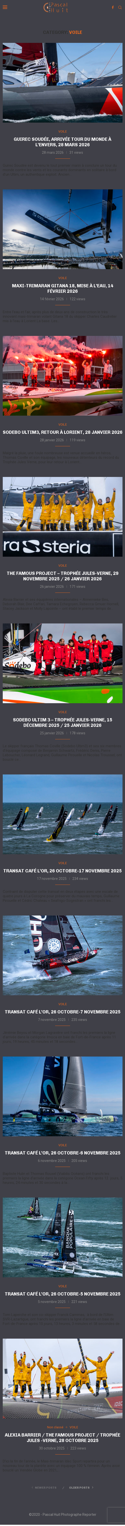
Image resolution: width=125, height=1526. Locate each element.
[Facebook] (113, 7)
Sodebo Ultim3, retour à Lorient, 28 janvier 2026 (63, 432)
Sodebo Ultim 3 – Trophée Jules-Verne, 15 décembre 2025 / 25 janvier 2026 (62, 723)
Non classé (55, 1428)
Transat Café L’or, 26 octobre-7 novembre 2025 (63, 1013)
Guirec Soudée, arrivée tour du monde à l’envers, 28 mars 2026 (62, 142)
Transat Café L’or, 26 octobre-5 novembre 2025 (63, 1295)
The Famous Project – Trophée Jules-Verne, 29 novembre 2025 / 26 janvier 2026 (63, 576)
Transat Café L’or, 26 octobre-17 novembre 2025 (62, 871)
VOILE (62, 131)
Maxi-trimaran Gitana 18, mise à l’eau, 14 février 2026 (62, 288)
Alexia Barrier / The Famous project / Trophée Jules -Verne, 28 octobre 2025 (62, 1439)
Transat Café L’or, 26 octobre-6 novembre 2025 (63, 1154)
